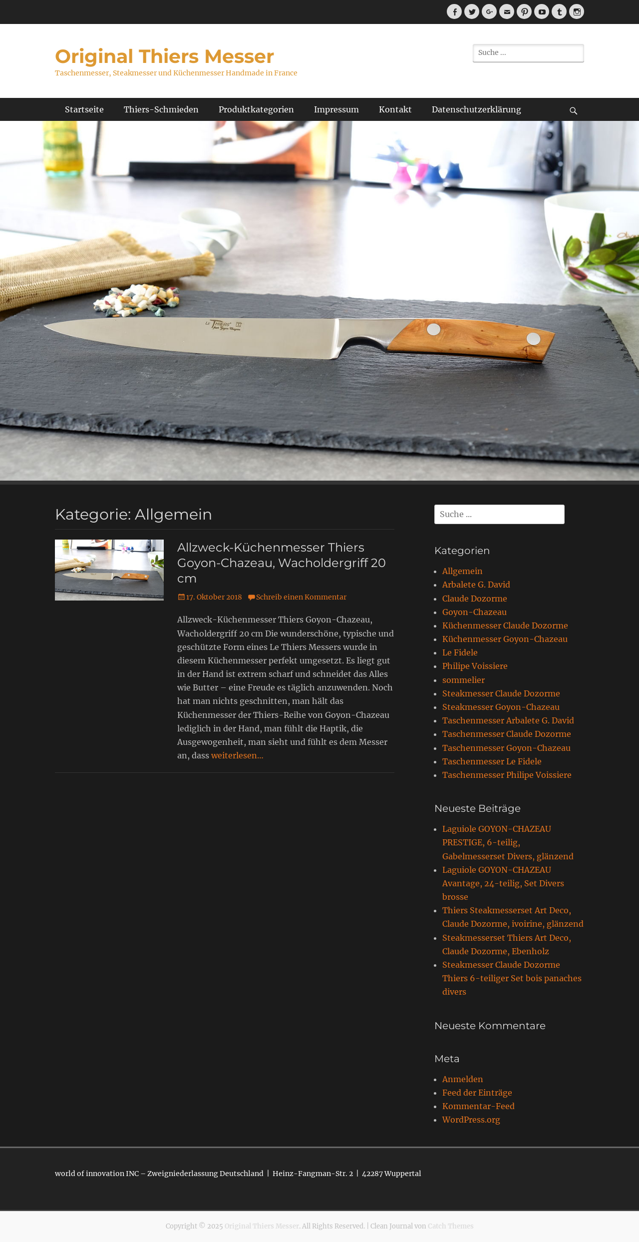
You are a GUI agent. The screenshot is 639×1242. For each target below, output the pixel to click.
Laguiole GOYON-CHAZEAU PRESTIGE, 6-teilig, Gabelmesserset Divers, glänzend (508, 842)
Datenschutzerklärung (476, 109)
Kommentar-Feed (478, 1106)
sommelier (463, 680)
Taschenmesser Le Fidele (492, 761)
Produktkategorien (256, 109)
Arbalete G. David (476, 585)
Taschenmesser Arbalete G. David (508, 720)
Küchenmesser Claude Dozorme (505, 625)
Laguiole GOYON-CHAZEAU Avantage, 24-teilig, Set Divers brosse (503, 883)
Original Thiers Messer (164, 56)
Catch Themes (451, 1226)
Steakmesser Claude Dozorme (501, 693)
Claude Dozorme (474, 599)
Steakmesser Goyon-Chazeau (501, 707)
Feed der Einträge (477, 1093)
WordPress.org (471, 1120)
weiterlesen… (237, 755)
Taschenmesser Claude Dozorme (506, 734)
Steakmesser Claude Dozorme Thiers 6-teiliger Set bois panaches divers (512, 978)
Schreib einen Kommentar (301, 597)
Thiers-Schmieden (161, 109)
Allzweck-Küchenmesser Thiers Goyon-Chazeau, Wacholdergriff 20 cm (281, 563)
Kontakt (395, 109)
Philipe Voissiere (475, 666)
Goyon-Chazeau (474, 612)
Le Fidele (460, 652)
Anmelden (462, 1079)
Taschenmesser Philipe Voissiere (507, 775)
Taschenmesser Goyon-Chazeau (506, 748)
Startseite (84, 109)
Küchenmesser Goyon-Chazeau (505, 639)
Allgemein (462, 571)
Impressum (336, 109)
